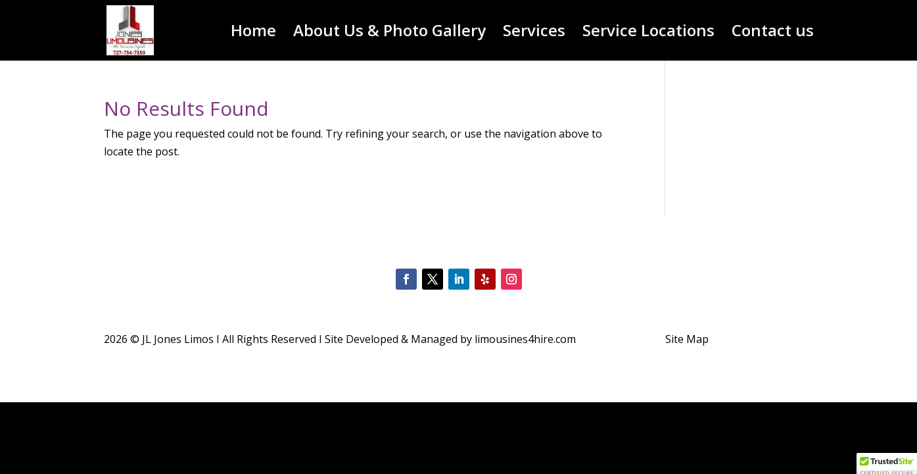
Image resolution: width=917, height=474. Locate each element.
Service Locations (648, 33)
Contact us (773, 33)
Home (253, 33)
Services (534, 33)
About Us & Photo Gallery (389, 33)
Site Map (687, 339)
